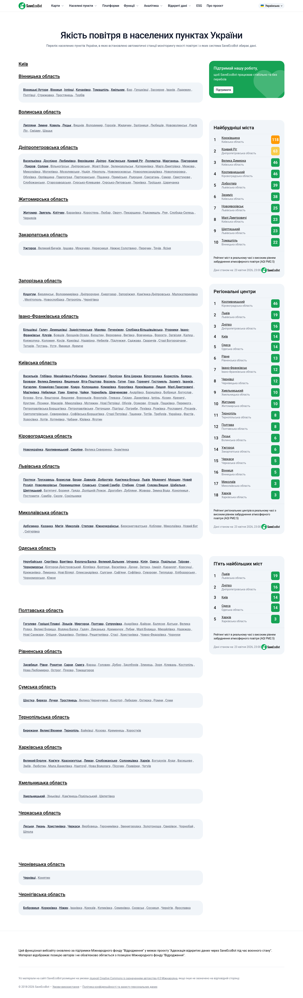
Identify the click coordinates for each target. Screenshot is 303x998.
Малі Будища (146, 629)
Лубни (129, 629)
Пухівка (145, 408)
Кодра (75, 387)
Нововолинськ (176, 125)
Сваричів (149, 340)
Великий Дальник (111, 561)
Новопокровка (174, 172)
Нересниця (100, 248)
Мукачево (82, 248)
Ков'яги (54, 760)
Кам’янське (116, 161)
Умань (40, 826)
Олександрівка (87, 572)
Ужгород (29, 248)
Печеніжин (116, 330)
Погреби (132, 408)
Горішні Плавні (49, 624)
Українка (175, 414)
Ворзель (110, 381)
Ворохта (161, 335)
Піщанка (103, 177)
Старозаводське (59, 182)
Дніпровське (80, 166)
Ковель (55, 125)
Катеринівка (144, 166)
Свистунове (181, 177)
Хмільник (118, 90)
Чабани (72, 419)
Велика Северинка (98, 449)
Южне (51, 578)
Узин (61, 392)
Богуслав (185, 392)
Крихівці (73, 340)
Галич (43, 330)
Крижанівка (32, 572)
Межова (188, 166)
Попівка (81, 634)
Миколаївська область (43, 512)
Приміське (119, 177)
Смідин (35, 131)
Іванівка (76, 908)
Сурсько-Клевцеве (86, 182)
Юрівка (85, 419)
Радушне (135, 177)
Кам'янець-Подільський (79, 796)
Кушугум (29, 294)
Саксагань (151, 177)
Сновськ (138, 908)
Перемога (184, 403)
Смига (79, 665)
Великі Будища (45, 629)
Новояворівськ (46, 485)
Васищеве (184, 760)
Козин (166, 398)
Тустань (42, 346)
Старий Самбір (109, 485)
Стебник (128, 485)
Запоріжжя (126, 294)
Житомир (30, 212)
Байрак (145, 624)
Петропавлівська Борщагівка (44, 408)
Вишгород (51, 398)
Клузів (47, 335)
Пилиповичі (97, 376)
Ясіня (167, 248)
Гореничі (143, 381)
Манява (100, 330)
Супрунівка (114, 624)
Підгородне (189, 161)
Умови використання (65, 986)
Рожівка (159, 408)
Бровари (29, 381)
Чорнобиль (99, 392)
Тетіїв (148, 414)
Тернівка (139, 182)
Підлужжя (118, 340)
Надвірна (88, 340)
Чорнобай (186, 826)
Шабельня (177, 485)
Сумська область (37, 687)
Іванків (188, 381)
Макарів (57, 403)
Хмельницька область (43, 782)
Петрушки (102, 408)
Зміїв (27, 766)
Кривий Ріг (135, 161)
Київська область (38, 362)
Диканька (98, 629)
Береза (42, 700)
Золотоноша (152, 826)
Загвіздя (175, 335)
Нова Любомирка (36, 670)
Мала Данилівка (60, 766)
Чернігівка (91, 299)
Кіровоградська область (45, 436)
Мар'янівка (31, 392)
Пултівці (29, 95)
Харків (145, 760)
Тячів (157, 248)
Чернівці (29, 878)
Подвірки (133, 766)
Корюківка (49, 908)
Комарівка (108, 387)
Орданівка (66, 634)
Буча (39, 398)
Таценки (135, 414)
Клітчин (58, 212)
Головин (104, 665)
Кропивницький (56, 449)
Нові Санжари (33, 634)
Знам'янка (121, 449)
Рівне (44, 665)
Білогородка (153, 376)
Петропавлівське (80, 408)
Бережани (30, 730)
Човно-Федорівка (153, 634)
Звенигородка (130, 826)
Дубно (116, 665)
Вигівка (128, 335)
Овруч (117, 212)
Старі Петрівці (116, 414)
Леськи (28, 826)
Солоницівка (128, 760)
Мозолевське (69, 172)
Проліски (115, 376)
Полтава (97, 624)
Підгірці (117, 408)
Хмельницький (34, 796)
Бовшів (59, 335)
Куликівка (105, 908)
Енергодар (108, 294)
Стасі (114, 634)
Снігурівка (32, 531)
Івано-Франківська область (49, 316)
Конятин (44, 878)
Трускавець (45, 480)
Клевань (170, 665)
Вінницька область (39, 76)
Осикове (140, 403)
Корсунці (185, 567)
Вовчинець (144, 335)
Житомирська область (43, 199)
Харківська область (40, 747)
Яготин (97, 419)
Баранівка (73, 212)
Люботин (39, 766)
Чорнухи (174, 634)
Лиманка (49, 572)
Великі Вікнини (51, 730)
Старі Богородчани (172, 340)
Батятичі (50, 490)
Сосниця (152, 908)
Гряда (75, 490)
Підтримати (223, 89)
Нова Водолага (99, 766)
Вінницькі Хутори (35, 90)
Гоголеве (29, 624)
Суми (169, 700)
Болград (103, 567)
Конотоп (116, 700)
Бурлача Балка (85, 561)
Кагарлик (30, 387)
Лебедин (130, 700)
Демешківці (58, 330)
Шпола (28, 832)
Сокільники (73, 496)
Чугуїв (146, 766)
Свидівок (170, 826)
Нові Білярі (66, 572)
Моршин (174, 480)
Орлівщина (46, 177)
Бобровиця (31, 908)
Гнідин (127, 398)
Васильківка (32, 161)
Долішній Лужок (94, 490)
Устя (53, 346)
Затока (145, 567)
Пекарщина (132, 212)
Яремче (77, 346)
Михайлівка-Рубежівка (70, 376)
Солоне (43, 166)
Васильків (30, 376)
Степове (87, 526)
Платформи (110, 6)
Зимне (43, 125)
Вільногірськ (59, 166)
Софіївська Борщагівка (87, 414)
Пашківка (168, 403)
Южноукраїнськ (107, 526)
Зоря (158, 665)
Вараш (91, 665)
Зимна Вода (161, 490)
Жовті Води (100, 166)
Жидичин (125, 125)
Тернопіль (71, 730)
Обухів (126, 403)
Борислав (63, 480)
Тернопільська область (44, 717)
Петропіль (73, 299)
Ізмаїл (156, 567)
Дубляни (130, 490)
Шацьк (48, 131)
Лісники (43, 403)
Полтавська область (41, 610)
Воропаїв (100, 398)
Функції (131, 6)
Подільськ (168, 561)
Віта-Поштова (91, 381)
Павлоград (64, 177)
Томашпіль (101, 90)
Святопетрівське (35, 414)
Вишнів (78, 125)
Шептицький (32, 490)
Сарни (68, 665)
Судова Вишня (157, 485)
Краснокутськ (71, 760)
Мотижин (91, 403)
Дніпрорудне (90, 294)
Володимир (94, 125)
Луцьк (66, 125)
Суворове (150, 572)
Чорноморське (34, 578)
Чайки (84, 392)
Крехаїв (90, 908)
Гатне (122, 381)
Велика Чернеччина (93, 700)
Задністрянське (80, 330)
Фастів (188, 414)
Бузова (28, 398)
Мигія (59, 526)
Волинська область (40, 112)
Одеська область (37, 548)
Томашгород (85, 670)
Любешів (157, 125)
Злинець (146, 665)
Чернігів (167, 908)
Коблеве (155, 526)
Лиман (89, 760)
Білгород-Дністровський (63, 567)
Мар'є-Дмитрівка (168, 166)
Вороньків (84, 398)
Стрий (140, 485)
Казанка (47, 526)
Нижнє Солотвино (123, 248)
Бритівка (66, 561)
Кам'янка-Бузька (127, 480)
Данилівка (141, 398)
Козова (100, 730)
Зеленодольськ (122, 166)
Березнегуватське (134, 526)
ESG (199, 6)
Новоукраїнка (33, 449)
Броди (77, 480)
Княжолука (31, 340)
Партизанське (84, 177)
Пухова (68, 670)
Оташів (153, 403)
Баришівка (154, 392)
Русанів (189, 408)
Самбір (46, 496)
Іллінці (69, 90)
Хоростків (133, 730)
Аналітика (153, 6)
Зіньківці (53, 796)
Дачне (133, 567)
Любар (106, 212)
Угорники (171, 330)
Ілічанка (133, 561)
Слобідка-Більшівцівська (144, 330)
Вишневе (67, 398)
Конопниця (180, 490)
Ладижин (184, 90)
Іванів (170, 90)
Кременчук (115, 629)
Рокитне (56, 665)
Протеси (29, 480)
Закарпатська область (43, 234)
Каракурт (170, 567)
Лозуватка (152, 161)
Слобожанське (34, 182)
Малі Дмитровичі (180, 387)
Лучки (53, 700)
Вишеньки (71, 381)
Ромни (158, 700)
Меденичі (159, 480)
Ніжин (63, 908)
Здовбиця (30, 665)
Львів (146, 480)
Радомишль (151, 212)
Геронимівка (109, 826)
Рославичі (175, 408)
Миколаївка (31, 172)
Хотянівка (57, 419)
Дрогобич (115, 490)
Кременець (116, 730)
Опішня (51, 634)
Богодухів (159, 760)
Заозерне (157, 90)
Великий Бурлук (35, 760)
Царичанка (171, 182)
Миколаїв (72, 526)
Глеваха (114, 398)
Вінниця (56, 90)
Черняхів (29, 218)
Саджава (134, 340)
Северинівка (59, 414)
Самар (166, 177)
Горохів (110, 125)
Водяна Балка (68, 629)
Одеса (154, 561)
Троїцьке (154, 182)
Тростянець (64, 95)
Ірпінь (155, 398)
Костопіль (186, 665)
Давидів (90, 480)
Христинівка (56, 826)
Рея (165, 212)
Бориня (64, 490)
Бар (129, 90)
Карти (58, 6)
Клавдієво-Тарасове (53, 387)
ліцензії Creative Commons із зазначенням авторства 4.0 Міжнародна (133, 978)
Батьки (172, 624)
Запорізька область (40, 280)
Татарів (28, 346)
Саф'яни (120, 572)
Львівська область (39, 466)
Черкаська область (40, 813)
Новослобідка (54, 299)
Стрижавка (45, 95)
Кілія (144, 561)
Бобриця (169, 392)
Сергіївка (51, 561)
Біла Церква (133, 376)
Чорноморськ (33, 567)
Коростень (91, 212)
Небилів (102, 340)
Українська (271, 5)
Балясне (159, 624)
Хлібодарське (185, 572)
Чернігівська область (42, 894)
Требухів (160, 414)
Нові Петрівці (110, 403)
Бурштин (97, 335)
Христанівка (129, 634)
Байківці (87, 730)
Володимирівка (67, 294)
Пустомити (31, 496)
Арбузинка (31, 526)
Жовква (145, 490)
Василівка (119, 567)
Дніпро (101, 161)
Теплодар (166, 572)
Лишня (161, 387)
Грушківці (141, 90)
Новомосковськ (119, 172)
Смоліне (77, 449)
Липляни (29, 125)
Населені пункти (83, 6)
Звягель (45, 212)
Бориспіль (171, 376)
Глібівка (46, 376)
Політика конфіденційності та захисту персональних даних (119, 986)
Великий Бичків (49, 248)
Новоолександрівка (147, 172)
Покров (30, 166)
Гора (131, 381)
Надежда (184, 629)
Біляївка (89, 567)
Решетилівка (99, 634)
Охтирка (145, 700)
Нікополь (99, 172)
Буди (171, 760)
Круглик (29, 403)
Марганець (171, 161)
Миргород (82, 624)
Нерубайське (32, 561)
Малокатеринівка (185, 294)
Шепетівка (107, 796)
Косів (61, 340)
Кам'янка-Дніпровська (153, 294)
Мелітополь (33, 299)
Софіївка (134, 572)
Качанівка (83, 90)
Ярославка (183, 908)
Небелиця (48, 392)
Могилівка (50, 172)
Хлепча (72, 392)
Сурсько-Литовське (116, 182)
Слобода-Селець (182, 212)
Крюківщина (144, 387)
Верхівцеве (86, 161)
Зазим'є (174, 381)
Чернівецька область (42, 864)
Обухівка (29, 177)
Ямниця (64, 346)
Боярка (186, 376)
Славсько (89, 485)
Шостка (28, 700)
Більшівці (30, 330)
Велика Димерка (50, 381)
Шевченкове (118, 392)
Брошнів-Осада (77, 335)
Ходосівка (30, 419)
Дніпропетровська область (48, 147)
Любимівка (67, 161)
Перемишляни (69, 485)
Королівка (125, 387)
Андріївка (136, 392)
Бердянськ (46, 294)
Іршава (68, 248)
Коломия (48, 340)
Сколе (58, 496)
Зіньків (67, 624)
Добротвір (105, 480)
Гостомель (159, 381)
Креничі (179, 398)
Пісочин (118, 766)
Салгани (106, 572)
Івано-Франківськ (234, 368)
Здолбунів (130, 665)
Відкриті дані (180, 6)
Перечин (145, 248)
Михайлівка (166, 629)
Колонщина (90, 387)
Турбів (79, 95)
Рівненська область (40, 651)
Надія (86, 172)
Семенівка (122, 908)
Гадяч (84, 629)
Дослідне (50, 161)
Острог (56, 670)
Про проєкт (215, 6)
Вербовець (90, 826)
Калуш (188, 335)
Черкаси (74, 826)
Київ (23, 64)
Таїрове (183, 561)
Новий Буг (190, 526)
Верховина (113, 335)
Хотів (44, 419)
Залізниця (141, 125)
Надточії (80, 766)
